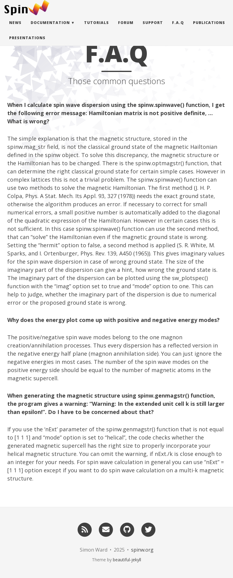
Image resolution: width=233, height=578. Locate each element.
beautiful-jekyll (127, 560)
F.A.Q (178, 28)
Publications (209, 28)
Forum (125, 28)
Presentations (27, 43)
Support (153, 28)
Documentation (50, 28)
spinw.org (142, 549)
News (15, 28)
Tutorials (96, 28)
